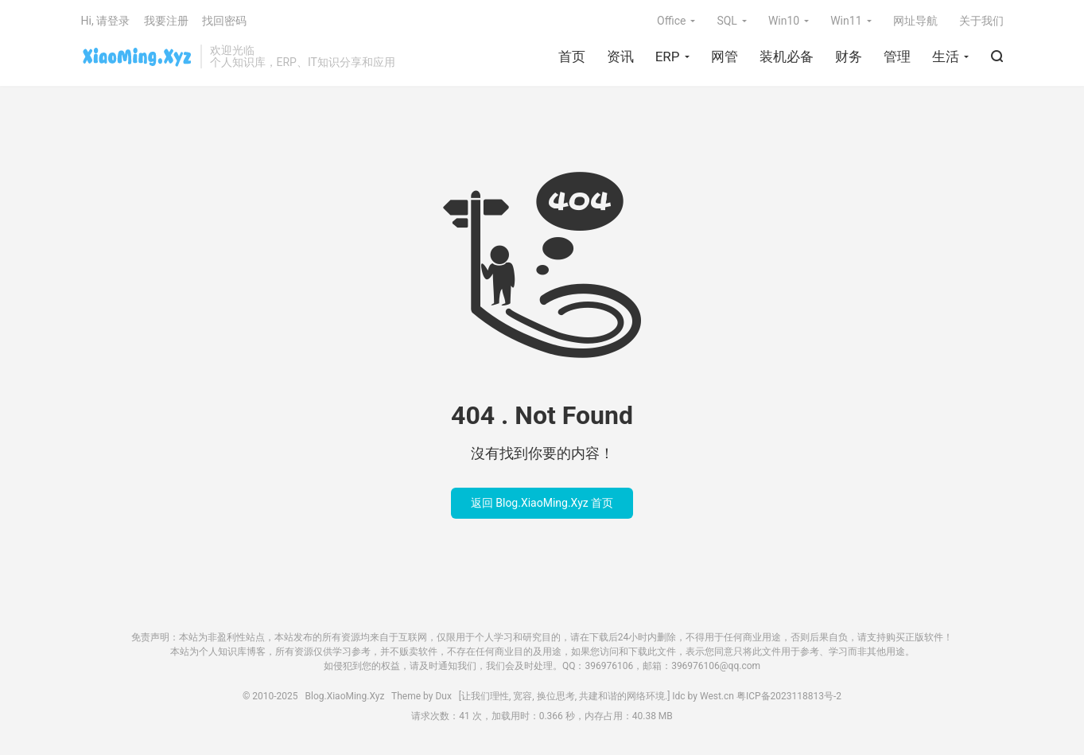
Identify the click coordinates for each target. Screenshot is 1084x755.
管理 (897, 56)
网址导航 (915, 20)
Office (671, 20)
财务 (848, 56)
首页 (571, 56)
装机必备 (787, 56)
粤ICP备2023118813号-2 (788, 696)
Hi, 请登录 (105, 20)
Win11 (845, 20)
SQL (726, 20)
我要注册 (166, 20)
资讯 (620, 56)
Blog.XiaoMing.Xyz (136, 56)
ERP (667, 56)
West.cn (717, 696)
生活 (945, 56)
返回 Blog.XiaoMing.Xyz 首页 (542, 502)
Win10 (783, 20)
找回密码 (224, 20)
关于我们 (981, 20)
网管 (724, 56)
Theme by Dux (425, 696)
